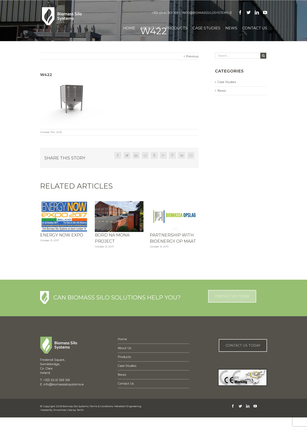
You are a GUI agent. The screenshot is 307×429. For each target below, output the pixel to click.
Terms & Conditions (101, 406)
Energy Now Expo (61, 235)
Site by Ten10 (76, 409)
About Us (124, 348)
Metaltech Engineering (127, 406)
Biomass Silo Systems (75, 406)
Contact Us (126, 383)
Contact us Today (242, 345)
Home (122, 339)
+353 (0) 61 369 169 (165, 13)
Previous (192, 56)
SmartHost (59, 409)
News (221, 91)
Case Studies (226, 82)
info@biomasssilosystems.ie (207, 13)
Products (124, 357)
